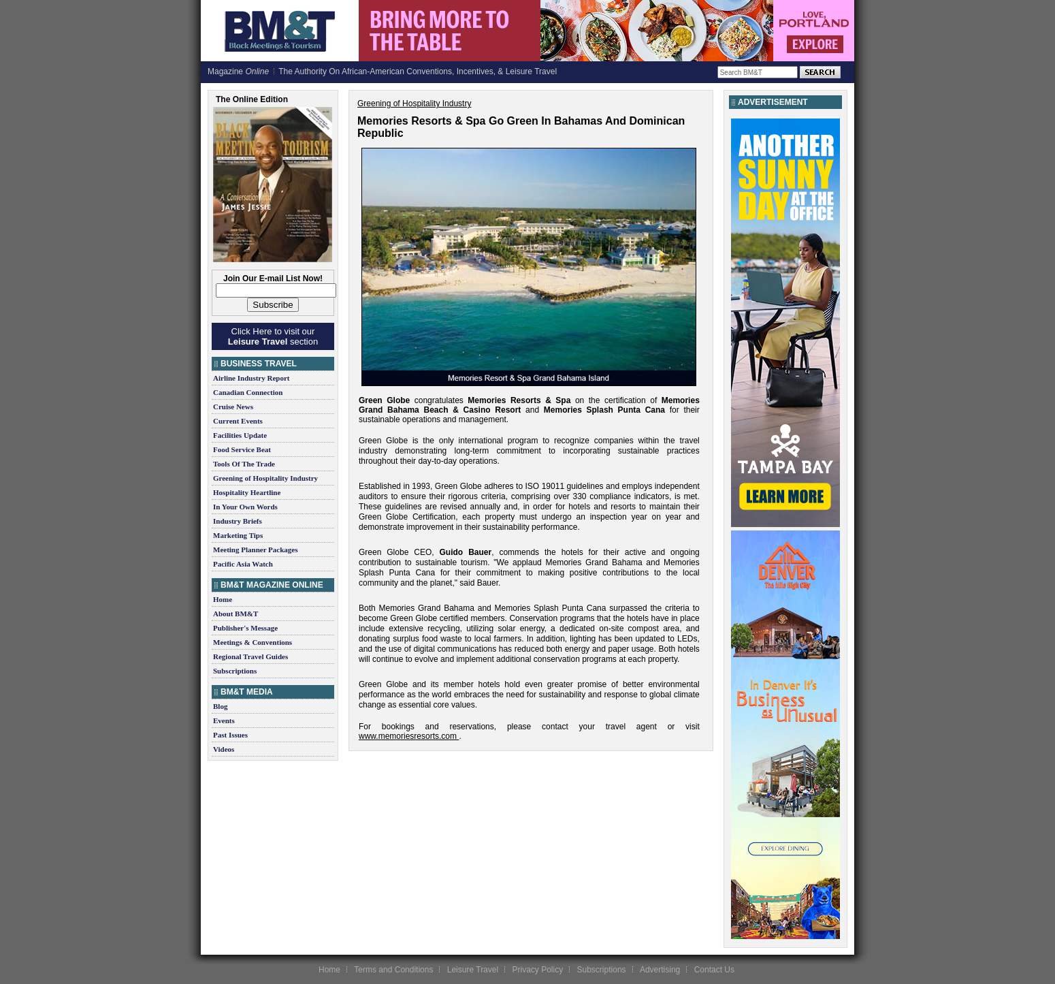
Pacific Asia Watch (243, 564)
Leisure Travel (472, 969)
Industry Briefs (237, 521)
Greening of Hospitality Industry (265, 478)
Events (224, 720)
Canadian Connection (247, 392)
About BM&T (235, 613)
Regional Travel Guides (250, 656)
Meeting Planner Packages (255, 549)
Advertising (660, 969)
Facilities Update (240, 435)
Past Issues (230, 735)
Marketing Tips (238, 535)
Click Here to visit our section (273, 336)
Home (222, 599)
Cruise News (233, 406)
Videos (223, 749)
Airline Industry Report (251, 378)
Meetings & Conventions (252, 642)
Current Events (238, 421)
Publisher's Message (245, 628)
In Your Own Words (245, 507)
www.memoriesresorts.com (408, 736)
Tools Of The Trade (244, 464)
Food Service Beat (242, 449)
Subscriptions (235, 671)
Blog (220, 706)
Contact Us (714, 969)
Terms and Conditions (393, 969)
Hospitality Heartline (246, 492)
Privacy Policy (537, 969)
